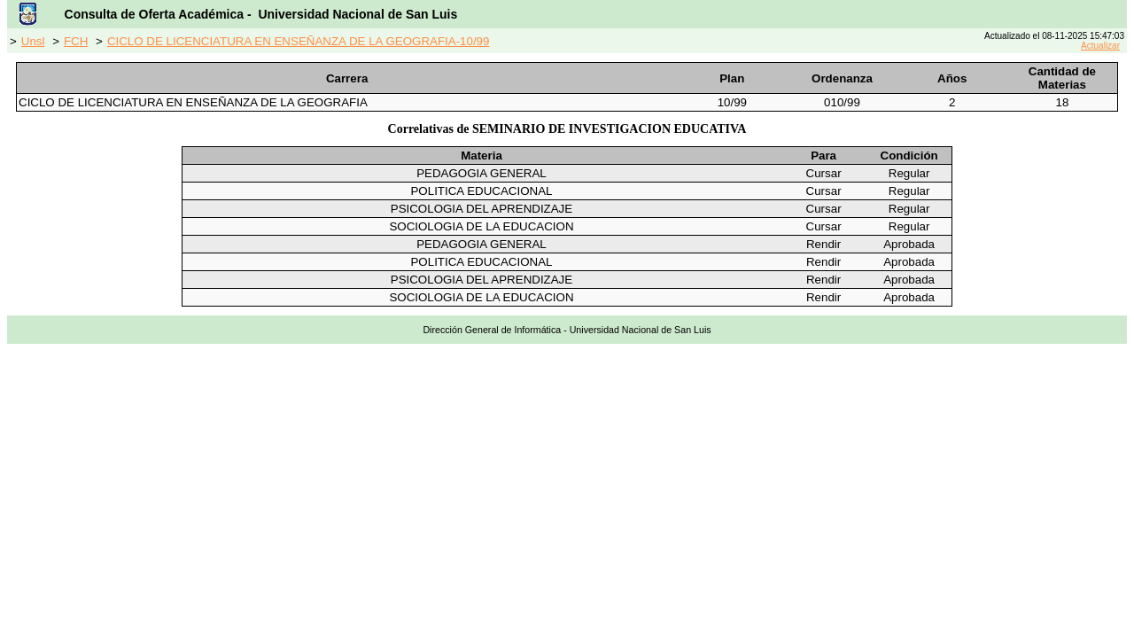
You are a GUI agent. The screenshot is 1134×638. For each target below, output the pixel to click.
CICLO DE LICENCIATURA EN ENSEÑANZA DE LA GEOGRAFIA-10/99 (298, 41)
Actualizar (1100, 46)
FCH (76, 41)
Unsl (33, 41)
